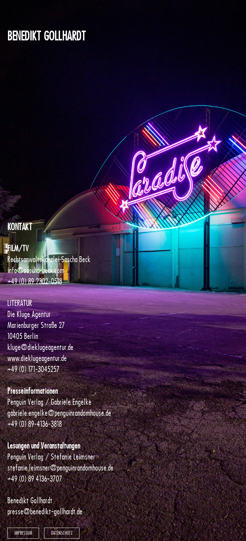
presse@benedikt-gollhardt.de (44, 511)
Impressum (23, 533)
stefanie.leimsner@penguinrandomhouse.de (60, 468)
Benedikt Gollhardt (46, 36)
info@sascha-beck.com (35, 270)
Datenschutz (61, 533)
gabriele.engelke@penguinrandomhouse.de (59, 413)
